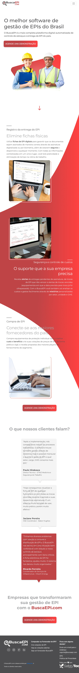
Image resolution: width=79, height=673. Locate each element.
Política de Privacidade (68, 658)
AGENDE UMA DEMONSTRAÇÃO (20, 44)
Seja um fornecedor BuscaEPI (42, 651)
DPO (61, 656)
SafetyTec (30, 663)
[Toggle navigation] (74, 3)
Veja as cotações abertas (40, 648)
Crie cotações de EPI (38, 645)
